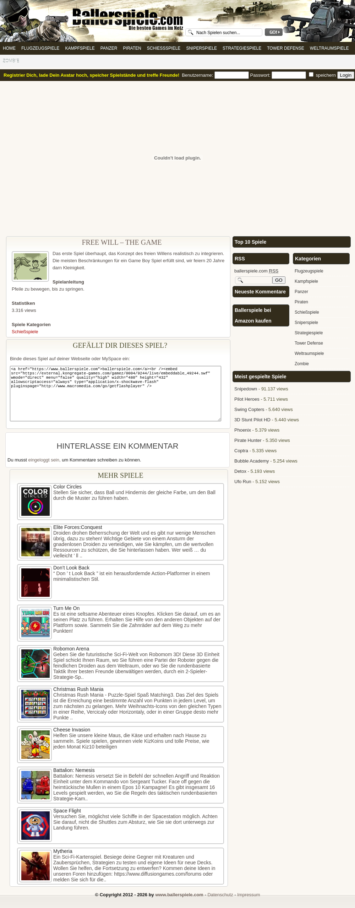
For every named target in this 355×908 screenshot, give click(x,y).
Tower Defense (285, 48)
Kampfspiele (79, 48)
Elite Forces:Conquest (77, 527)
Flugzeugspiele (40, 48)
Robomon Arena (71, 649)
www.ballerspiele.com (179, 894)
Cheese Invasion (71, 730)
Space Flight (67, 811)
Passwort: (278, 75)
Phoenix (242, 430)
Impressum (248, 894)
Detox (240, 471)
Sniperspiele (201, 48)
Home (9, 48)
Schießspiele (164, 48)
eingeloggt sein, (44, 460)
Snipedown (245, 388)
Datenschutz (220, 894)
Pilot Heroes (247, 399)
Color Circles (67, 487)
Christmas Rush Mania (78, 689)
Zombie (11, 61)
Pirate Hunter (248, 440)
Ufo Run (242, 481)
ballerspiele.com (256, 271)
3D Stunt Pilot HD (252, 419)
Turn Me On (66, 608)
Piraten (132, 48)
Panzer (109, 48)
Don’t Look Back (71, 568)
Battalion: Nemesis (74, 770)
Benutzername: (216, 75)
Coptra (241, 450)
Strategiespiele (242, 48)
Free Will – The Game (122, 242)
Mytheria (62, 851)
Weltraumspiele (329, 48)
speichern (323, 75)
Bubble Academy (251, 461)
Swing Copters (249, 409)
